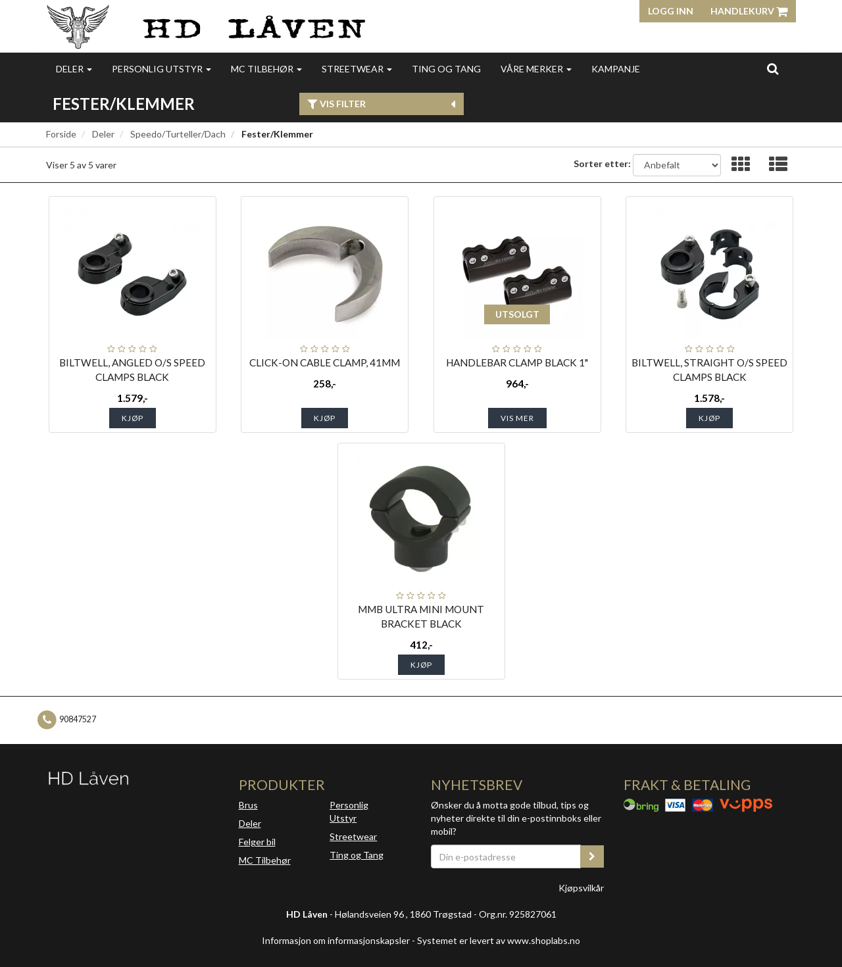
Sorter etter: (602, 163)
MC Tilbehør (266, 68)
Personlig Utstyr (349, 811)
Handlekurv (748, 10)
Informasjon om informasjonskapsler (336, 940)
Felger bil (257, 841)
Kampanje (615, 68)
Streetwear (357, 68)
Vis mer (517, 418)
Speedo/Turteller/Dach (178, 133)
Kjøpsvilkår (581, 887)
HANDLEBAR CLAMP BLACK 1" (517, 362)
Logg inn (670, 10)
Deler (74, 68)
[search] (772, 68)
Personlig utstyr (161, 68)
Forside (61, 133)
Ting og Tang (446, 68)
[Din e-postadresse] (506, 856)
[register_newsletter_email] (592, 856)
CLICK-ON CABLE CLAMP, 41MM (324, 362)
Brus (248, 804)
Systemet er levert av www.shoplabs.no (498, 940)
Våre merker (536, 68)
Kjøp (132, 418)
